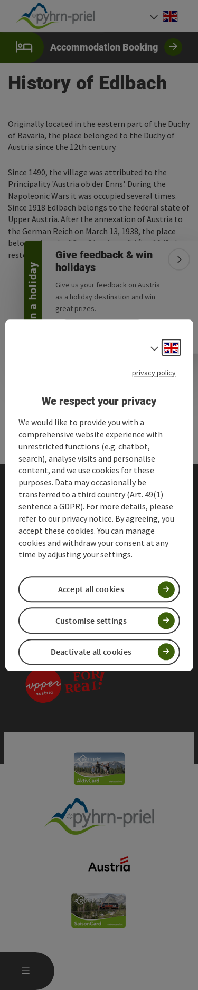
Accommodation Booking (91, 47)
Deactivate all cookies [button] (91, 651)
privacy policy (154, 372)
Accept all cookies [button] (91, 589)
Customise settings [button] (91, 620)
